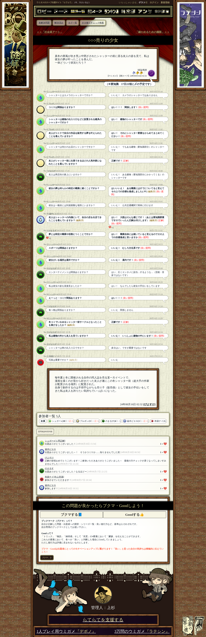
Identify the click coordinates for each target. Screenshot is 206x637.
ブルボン (52, 103)
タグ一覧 (72, 23)
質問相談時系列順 (45, 432)
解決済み (58, 23)
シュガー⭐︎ (52, 91)
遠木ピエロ (54, 214)
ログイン (154, 2)
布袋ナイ (53, 356)
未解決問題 (44, 23)
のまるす (52, 171)
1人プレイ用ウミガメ (66, 631)
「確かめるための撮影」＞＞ (153, 32)
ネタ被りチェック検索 (93, 23)
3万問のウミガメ (141, 631)
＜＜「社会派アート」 (50, 32)
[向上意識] (59, 477)
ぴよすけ (142, 70)
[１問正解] (60, 441)
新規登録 (165, 2)
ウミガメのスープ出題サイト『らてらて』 (55, 2)
